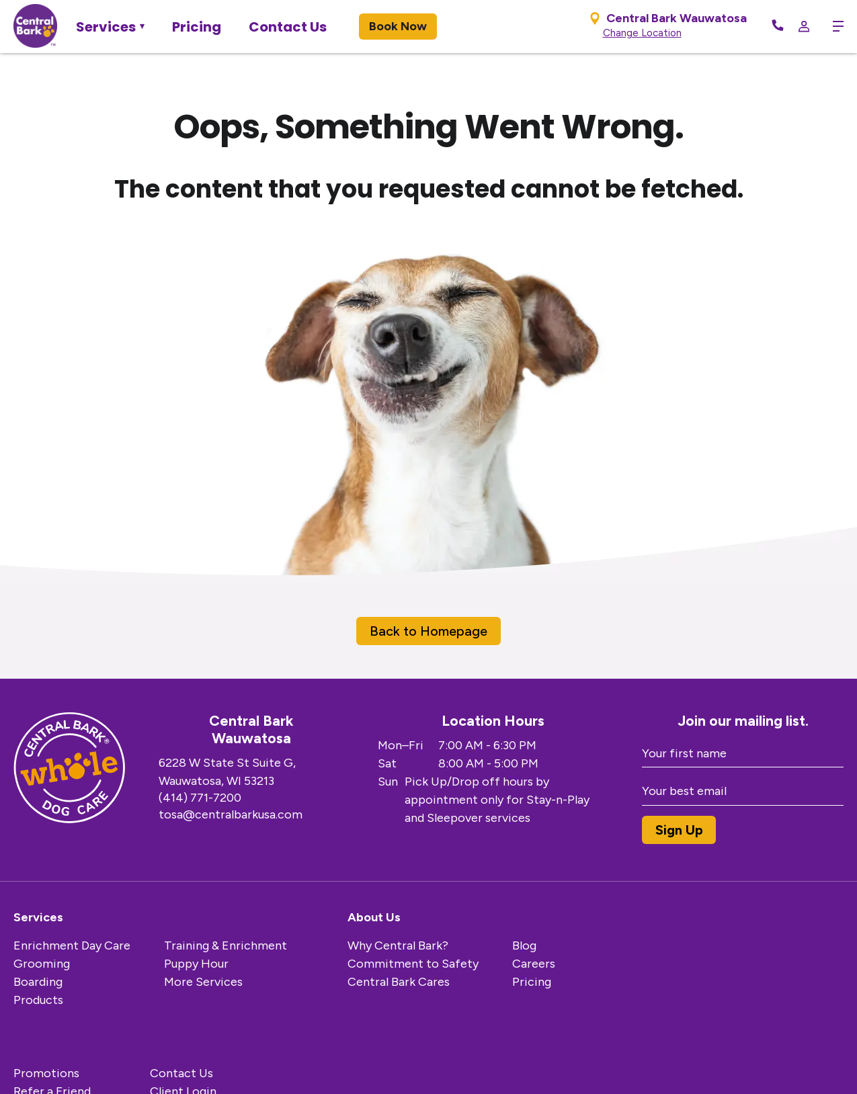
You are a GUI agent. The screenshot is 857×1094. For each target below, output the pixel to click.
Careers (533, 963)
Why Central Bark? (398, 945)
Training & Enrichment (225, 945)
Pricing (196, 26)
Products (38, 1000)
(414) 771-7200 (200, 797)
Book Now (398, 26)
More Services (203, 981)
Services (106, 26)
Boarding (38, 981)
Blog (524, 945)
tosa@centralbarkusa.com (230, 814)
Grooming (41, 963)
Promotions (46, 1073)
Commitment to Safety (413, 963)
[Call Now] (777, 26)
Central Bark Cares (399, 981)
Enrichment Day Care (71, 945)
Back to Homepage (428, 631)
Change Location (642, 33)
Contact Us (288, 26)
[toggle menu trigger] (833, 26)
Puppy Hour (196, 963)
